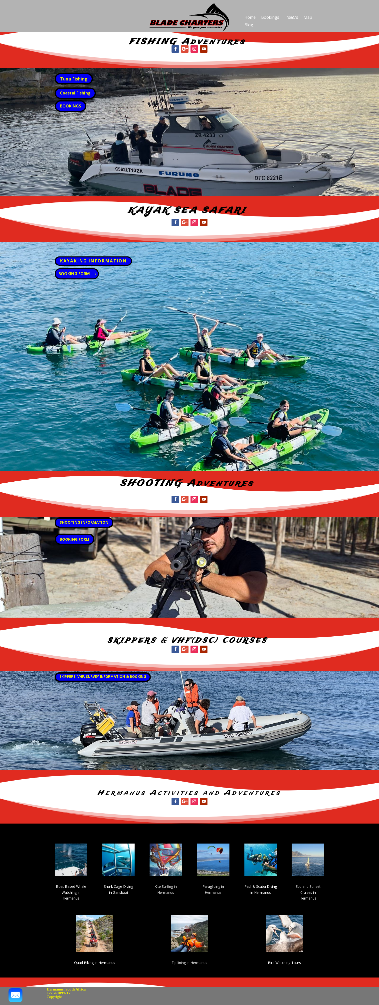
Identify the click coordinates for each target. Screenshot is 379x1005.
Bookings (270, 17)
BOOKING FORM (74, 273)
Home (250, 17)
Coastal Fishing (75, 93)
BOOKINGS (70, 106)
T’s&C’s (291, 17)
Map (308, 17)
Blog (248, 25)
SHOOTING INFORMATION (84, 522)
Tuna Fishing (73, 79)
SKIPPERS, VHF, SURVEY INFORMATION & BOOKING (102, 676)
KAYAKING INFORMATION (93, 261)
